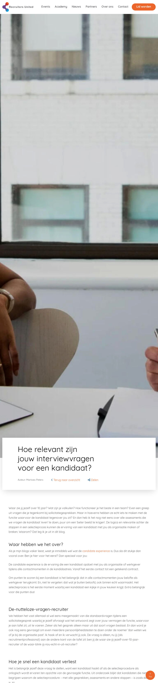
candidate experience (96, 551)
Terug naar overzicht (65, 480)
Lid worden (143, 6)
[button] (93, 480)
